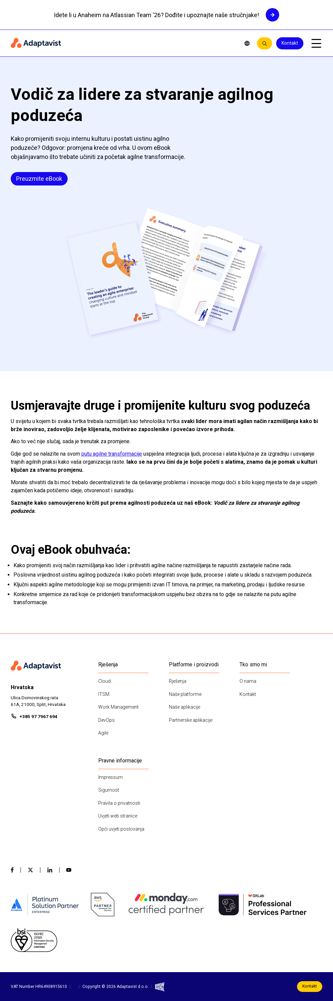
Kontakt (290, 43)
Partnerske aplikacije (190, 720)
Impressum (110, 777)
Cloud (104, 681)
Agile (103, 733)
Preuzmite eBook (39, 178)
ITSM (103, 694)
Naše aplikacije (184, 707)
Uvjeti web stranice (117, 816)
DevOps (106, 720)
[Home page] (122, 43)
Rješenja (177, 681)
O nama (247, 681)
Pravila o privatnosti (119, 803)
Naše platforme (185, 694)
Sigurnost (108, 790)
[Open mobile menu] (316, 43)
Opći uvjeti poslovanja (121, 829)
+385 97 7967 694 (39, 716)
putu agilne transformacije (111, 454)
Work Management (118, 707)
